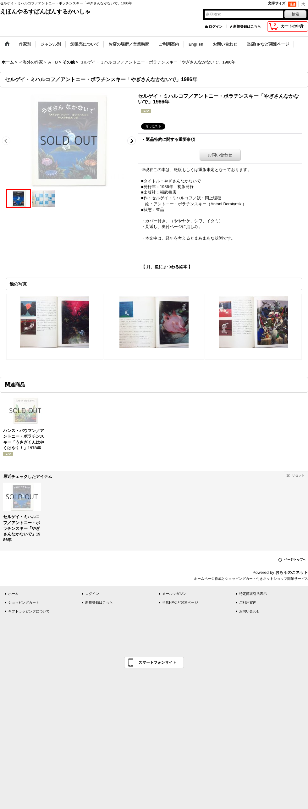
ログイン (216, 26)
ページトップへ (295, 559)
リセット (298, 475)
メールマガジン (174, 594)
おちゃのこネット (291, 572)
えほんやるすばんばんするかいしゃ (45, 11)
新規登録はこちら (247, 26)
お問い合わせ (220, 154)
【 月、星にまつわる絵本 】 (166, 266)
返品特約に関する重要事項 (170, 139)
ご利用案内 (247, 602)
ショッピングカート (23, 602)
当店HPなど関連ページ (180, 602)
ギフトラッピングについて (29, 611)
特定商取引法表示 (253, 594)
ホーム (13, 594)
